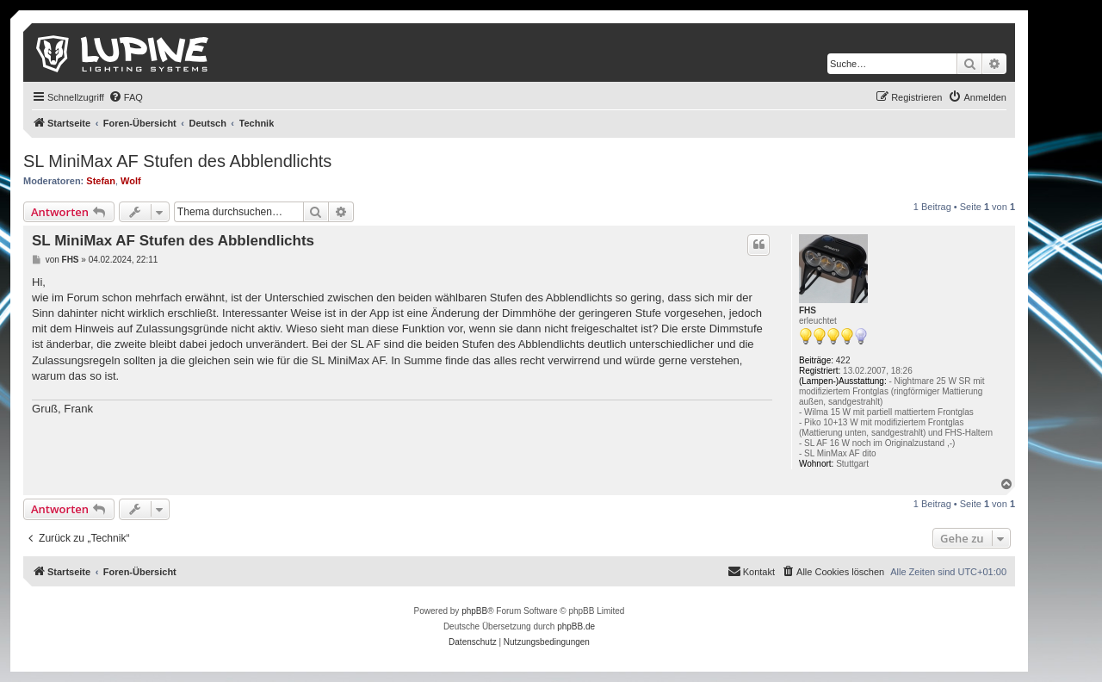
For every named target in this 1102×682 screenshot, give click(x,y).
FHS (807, 310)
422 (843, 360)
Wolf (131, 181)
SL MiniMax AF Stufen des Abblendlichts (177, 161)
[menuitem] (125, 97)
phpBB (474, 611)
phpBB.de (576, 626)
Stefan (100, 181)
